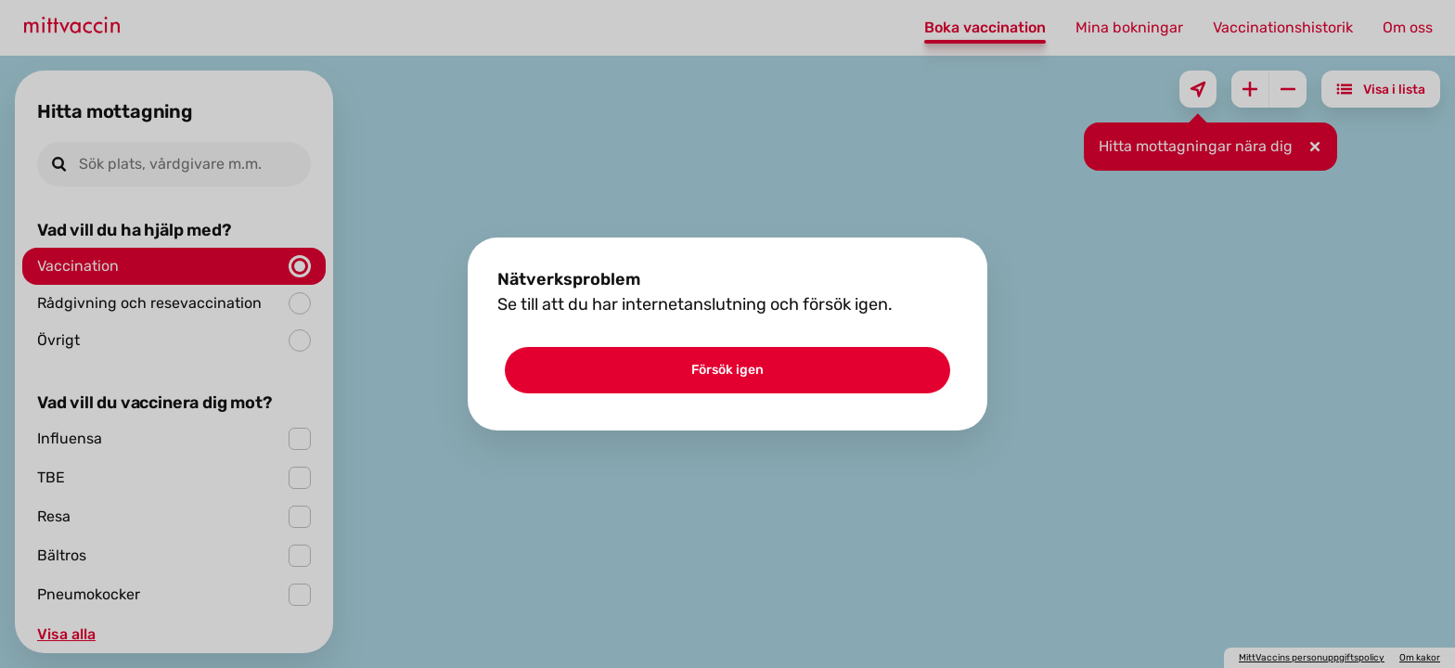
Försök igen (727, 370)
